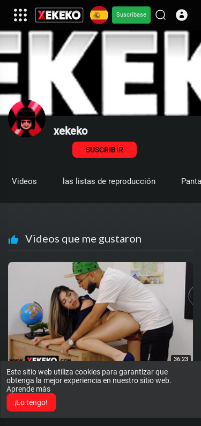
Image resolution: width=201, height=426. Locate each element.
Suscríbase (131, 14)
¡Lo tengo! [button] (31, 402)
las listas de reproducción (109, 181)
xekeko (70, 130)
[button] (181, 15)
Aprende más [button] (28, 389)
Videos (24, 181)
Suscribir (104, 149)
